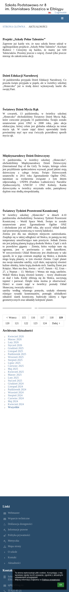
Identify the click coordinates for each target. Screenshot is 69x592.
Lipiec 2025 (14, 363)
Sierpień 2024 (15, 395)
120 (7, 323)
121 (17, 323)
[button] (49, 12)
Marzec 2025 (15, 374)
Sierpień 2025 (15, 360)
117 (42, 317)
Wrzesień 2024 (16, 392)
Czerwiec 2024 (16, 398)
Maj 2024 (13, 401)
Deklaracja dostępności (20, 524)
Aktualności (38, 26)
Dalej (56, 323)
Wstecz (11, 317)
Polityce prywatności (51, 580)
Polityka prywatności (19, 535)
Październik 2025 (17, 354)
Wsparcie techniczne (19, 518)
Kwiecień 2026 (16, 336)
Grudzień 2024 (16, 383)
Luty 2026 (13, 342)
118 (51, 317)
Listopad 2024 (15, 386)
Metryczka (13, 540)
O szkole (12, 551)
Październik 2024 (17, 389)
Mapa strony (14, 546)
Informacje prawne (18, 529)
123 (35, 323)
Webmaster (14, 512)
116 (33, 317)
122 (26, 323)
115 (24, 317)
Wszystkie (13, 407)
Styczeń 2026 (15, 345)
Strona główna (14, 26)
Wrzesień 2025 (16, 357)
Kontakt (12, 557)
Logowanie (61, 12)
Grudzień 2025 (16, 348)
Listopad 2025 (15, 351)
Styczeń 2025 (15, 380)
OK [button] (60, 585)
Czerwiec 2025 (16, 365)
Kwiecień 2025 (16, 371)
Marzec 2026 (15, 339)
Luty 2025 (13, 377)
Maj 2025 (13, 368)
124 (45, 323)
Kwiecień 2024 (16, 404)
